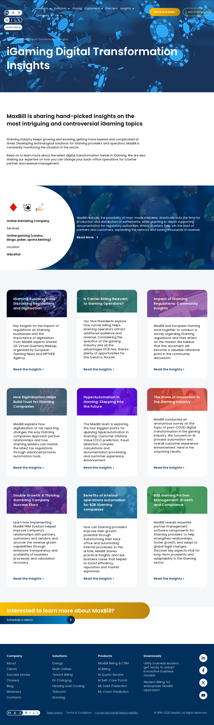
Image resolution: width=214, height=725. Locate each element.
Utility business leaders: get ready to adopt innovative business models (161, 669)
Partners (112, 8)
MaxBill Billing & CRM (113, 663)
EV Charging (62, 680)
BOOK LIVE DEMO (164, 12)
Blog (10, 686)
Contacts (14, 697)
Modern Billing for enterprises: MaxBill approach (158, 686)
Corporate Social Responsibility (116, 713)
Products (42, 8)
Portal (122, 680)
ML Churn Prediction (113, 692)
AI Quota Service (110, 675)
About (11, 663)
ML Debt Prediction (112, 686)
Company (42, 15)
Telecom (59, 692)
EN (57, 15)
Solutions (60, 8)
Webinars (14, 692)
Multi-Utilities (62, 669)
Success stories (18, 675)
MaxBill (11, 39)
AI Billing (104, 669)
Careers (13, 680)
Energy (57, 663)
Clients (12, 669)
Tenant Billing (62, 675)
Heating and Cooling (68, 686)
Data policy (55, 713)
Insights (125, 8)
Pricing (77, 8)
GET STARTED (196, 12)
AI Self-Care (108, 680)
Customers (92, 8)
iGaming (58, 697)
